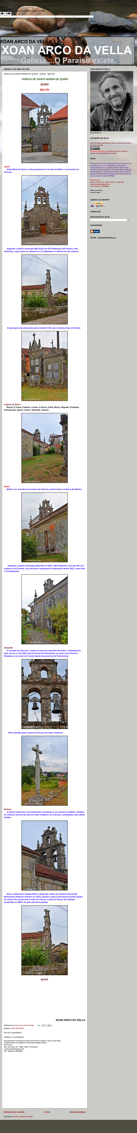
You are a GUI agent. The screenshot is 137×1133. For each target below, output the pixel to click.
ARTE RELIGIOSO (17, 1028)
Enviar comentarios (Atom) (23, 1116)
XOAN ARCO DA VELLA (26, 41)
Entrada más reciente (14, 1112)
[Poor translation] (7, 13)
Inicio (47, 1112)
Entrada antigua (77, 1112)
